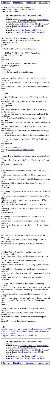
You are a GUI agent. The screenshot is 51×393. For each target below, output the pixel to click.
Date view (6, 3)
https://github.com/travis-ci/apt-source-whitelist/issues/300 (27, 331)
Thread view (18, 3)
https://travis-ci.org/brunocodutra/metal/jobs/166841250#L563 (19, 334)
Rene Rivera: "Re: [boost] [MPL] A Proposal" (28, 30)
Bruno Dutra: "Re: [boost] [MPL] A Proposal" (32, 24)
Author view (43, 3)
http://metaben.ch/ (14, 148)
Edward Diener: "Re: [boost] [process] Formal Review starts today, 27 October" (27, 21)
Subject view (31, 3)
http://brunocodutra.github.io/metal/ (21, 150)
